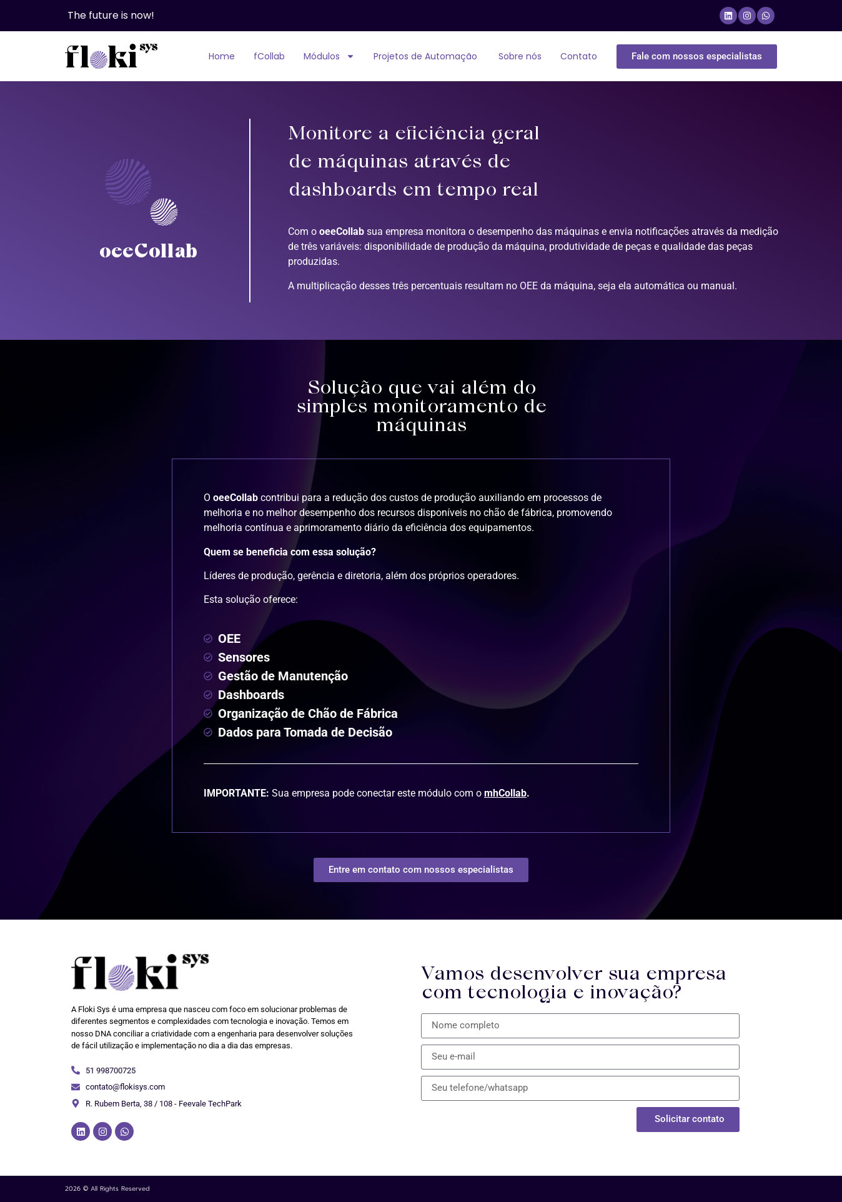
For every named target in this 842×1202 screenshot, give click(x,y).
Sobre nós (520, 56)
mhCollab (505, 793)
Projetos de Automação (427, 56)
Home (222, 56)
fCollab (269, 56)
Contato (578, 56)
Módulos (329, 56)
